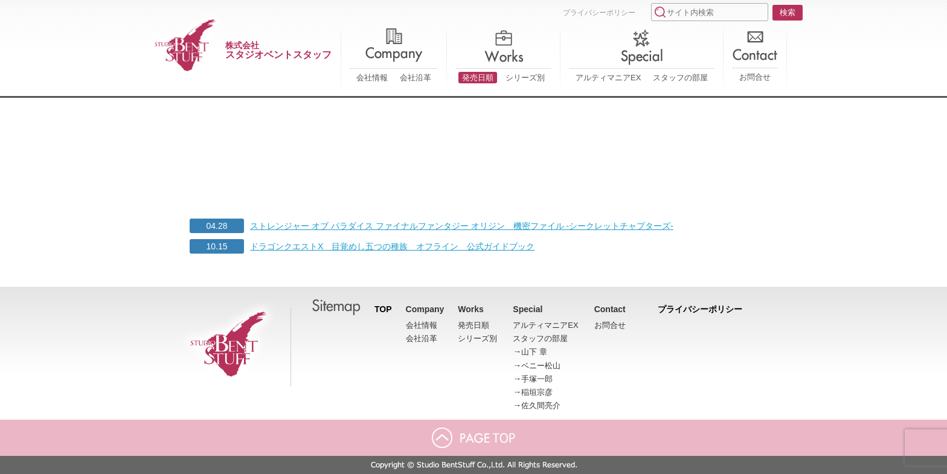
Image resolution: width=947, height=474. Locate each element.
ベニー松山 (540, 365)
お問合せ (755, 77)
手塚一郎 (537, 378)
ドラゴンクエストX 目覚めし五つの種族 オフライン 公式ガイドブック (392, 246)
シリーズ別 (525, 77)
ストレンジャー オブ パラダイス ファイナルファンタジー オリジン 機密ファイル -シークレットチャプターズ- (461, 226)
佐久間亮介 (540, 405)
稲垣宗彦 (537, 392)
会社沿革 (415, 77)
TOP (383, 309)
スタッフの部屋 (680, 77)
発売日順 (477, 77)
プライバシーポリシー (599, 12)
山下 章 (534, 351)
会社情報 (372, 77)
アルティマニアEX (608, 77)
